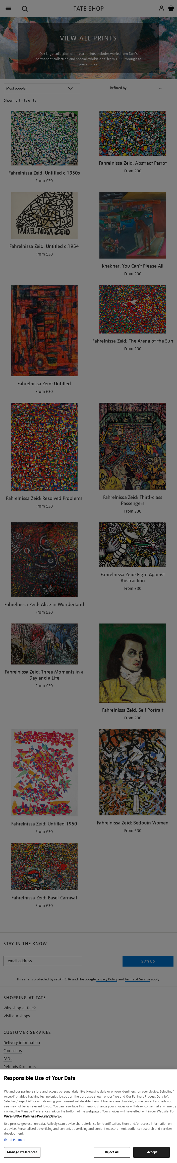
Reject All (112, 1152)
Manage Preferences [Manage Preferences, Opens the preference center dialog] (22, 1152)
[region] (88, 1116)
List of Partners (14, 1140)
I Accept (151, 1152)
